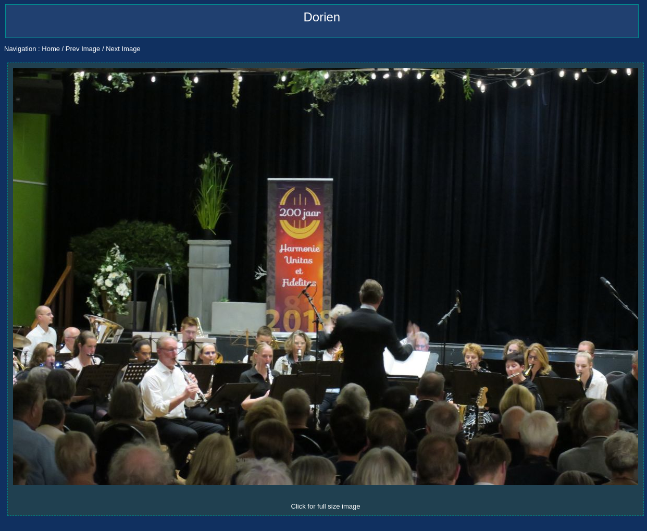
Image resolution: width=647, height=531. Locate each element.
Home (51, 49)
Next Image (123, 49)
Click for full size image (325, 506)
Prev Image (83, 49)
